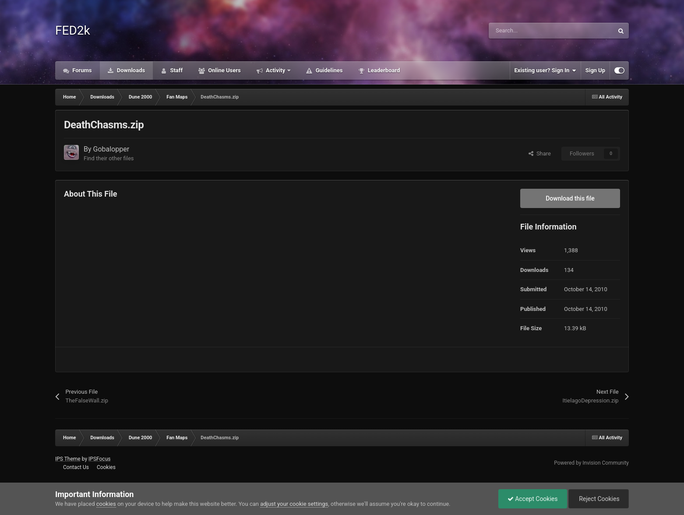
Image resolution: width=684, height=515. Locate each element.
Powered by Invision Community (591, 463)
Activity (275, 70)
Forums (81, 70)
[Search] (532, 31)
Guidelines (328, 70)
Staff (176, 70)
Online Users (224, 70)
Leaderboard (383, 70)
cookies (106, 504)
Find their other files (109, 158)
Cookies (106, 467)
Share (540, 153)
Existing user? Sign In (545, 70)
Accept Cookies (533, 498)
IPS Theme (68, 459)
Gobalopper (111, 149)
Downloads (130, 70)
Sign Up (595, 70)
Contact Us (76, 467)
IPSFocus (99, 459)
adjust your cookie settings (294, 504)
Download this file (570, 198)
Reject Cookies (599, 498)
